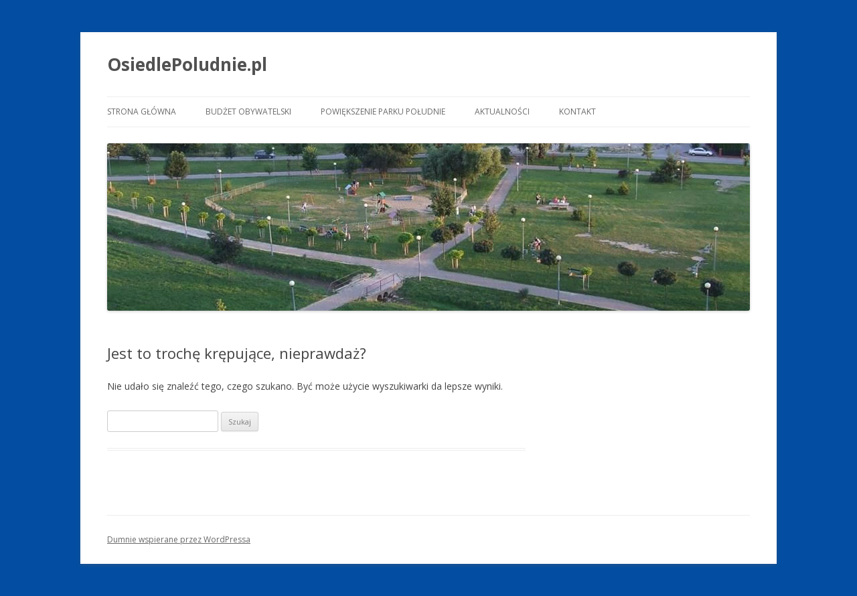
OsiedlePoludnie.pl (187, 64)
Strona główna (141, 111)
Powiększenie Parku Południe (383, 111)
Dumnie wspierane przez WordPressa (178, 539)
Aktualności (502, 111)
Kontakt (577, 111)
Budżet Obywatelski (248, 111)
